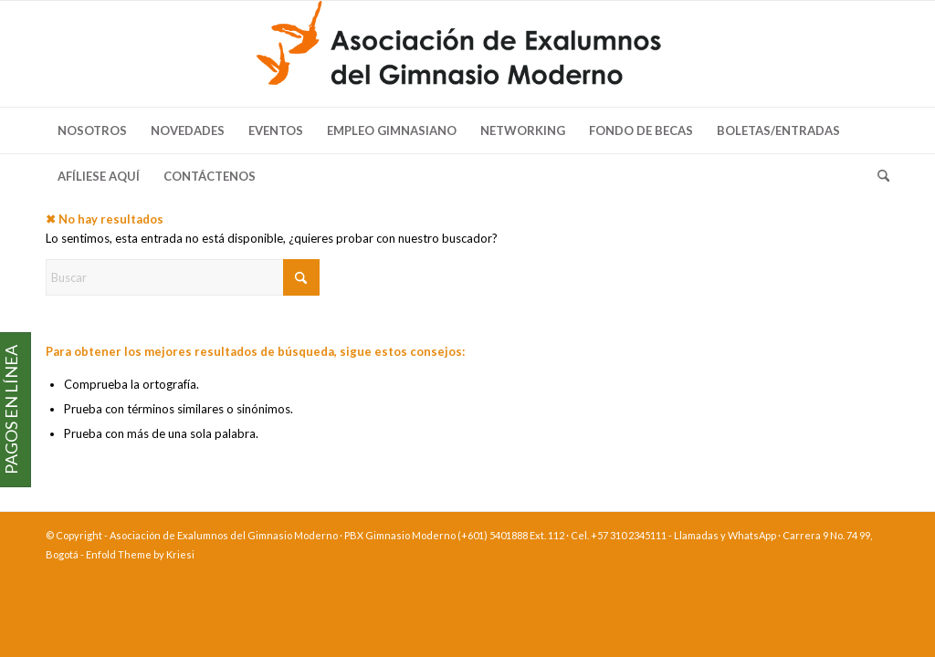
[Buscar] (877, 176)
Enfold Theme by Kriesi (140, 554)
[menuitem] (92, 130)
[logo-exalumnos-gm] (467, 54)
